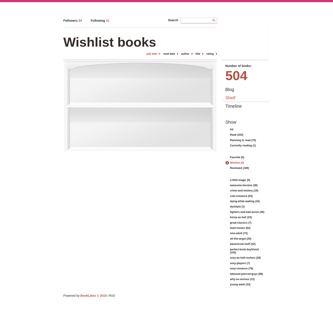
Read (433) (236, 134)
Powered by (85, 295)
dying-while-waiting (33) (245, 201)
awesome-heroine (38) (244, 185)
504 (236, 75)
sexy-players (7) (240, 263)
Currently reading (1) (243, 145)
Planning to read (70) (243, 140)
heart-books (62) (240, 228)
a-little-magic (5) (240, 180)
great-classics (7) (241, 222)
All (231, 129)
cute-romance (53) (241, 196)
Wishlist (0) (237, 162)
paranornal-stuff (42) (243, 244)
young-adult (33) (240, 284)
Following (100, 20)
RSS (112, 295)
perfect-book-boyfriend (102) (244, 251)
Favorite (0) (237, 157)
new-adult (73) (239, 233)
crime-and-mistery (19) (244, 190)
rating (210, 53)
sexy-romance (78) (241, 268)
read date (169, 53)
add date (151, 53)
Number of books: (238, 66)
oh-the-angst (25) (240, 238)
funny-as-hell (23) (241, 217)
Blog (229, 89)
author (185, 53)
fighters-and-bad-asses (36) (247, 212)
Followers (72, 20)
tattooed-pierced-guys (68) (246, 273)
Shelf (230, 97)
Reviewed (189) (239, 168)
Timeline (233, 106)
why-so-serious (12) (242, 279)
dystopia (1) (237, 206)
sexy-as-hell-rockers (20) (245, 257)
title (198, 53)
